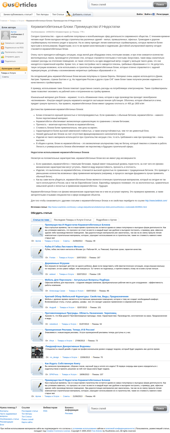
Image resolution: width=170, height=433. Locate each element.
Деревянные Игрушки (57, 263)
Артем (38, 241)
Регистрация (163, 14)
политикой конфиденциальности (119, 428)
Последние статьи (30, 411)
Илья (51, 341)
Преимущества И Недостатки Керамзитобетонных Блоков (77, 225)
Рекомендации (6, 422)
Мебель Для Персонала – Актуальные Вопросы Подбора (77, 280)
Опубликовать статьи (9, 419)
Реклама (69, 413)
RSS (45, 411)
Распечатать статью (14, 52)
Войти (140, 14)
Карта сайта (27, 422)
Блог (2, 425)
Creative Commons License (58, 431)
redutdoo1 (53, 324)
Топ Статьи (58, 14)
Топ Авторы (42, 14)
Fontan (52, 257)
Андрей (52, 307)
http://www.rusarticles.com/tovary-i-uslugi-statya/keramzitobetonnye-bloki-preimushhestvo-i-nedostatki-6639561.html (97, 207)
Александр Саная (57, 291)
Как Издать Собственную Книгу (62, 363)
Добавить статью (82, 14)
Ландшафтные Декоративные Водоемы (68, 346)
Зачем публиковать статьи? (17, 14)
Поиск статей (27, 419)
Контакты (4, 411)
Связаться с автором (14, 43)
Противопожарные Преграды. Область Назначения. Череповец (80, 313)
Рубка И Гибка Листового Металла (64, 246)
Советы (66, 241)
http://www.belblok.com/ (156, 200)
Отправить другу (12, 57)
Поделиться (10, 61)
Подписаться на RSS (14, 48)
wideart (52, 274)
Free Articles (97, 431)
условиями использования (84, 428)
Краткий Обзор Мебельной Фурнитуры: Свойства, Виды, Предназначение (87, 296)
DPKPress (53, 374)
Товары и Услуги (16, 21)
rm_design (54, 357)
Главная (3, 21)
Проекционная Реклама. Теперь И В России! (70, 330)
